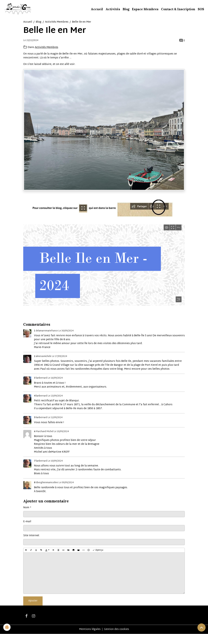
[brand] (18, 9)
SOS (201, 9)
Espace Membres (145, 9)
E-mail (27, 522)
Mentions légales (90, 629)
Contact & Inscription (178, 9)
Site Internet (31, 536)
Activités (113, 9)
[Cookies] (7, 627)
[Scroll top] (201, 627)
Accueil (97, 9)
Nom (26, 508)
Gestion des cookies (116, 629)
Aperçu (97, 550)
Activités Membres (56, 22)
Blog (126, 9)
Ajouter (33, 601)
